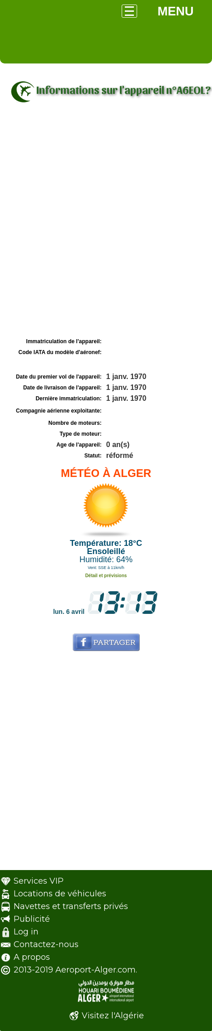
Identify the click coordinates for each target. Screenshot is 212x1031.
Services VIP (39, 881)
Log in (26, 932)
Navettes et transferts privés (71, 906)
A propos (32, 957)
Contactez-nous (46, 944)
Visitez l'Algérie (113, 1016)
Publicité (32, 919)
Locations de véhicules (60, 894)
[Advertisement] (106, 225)
